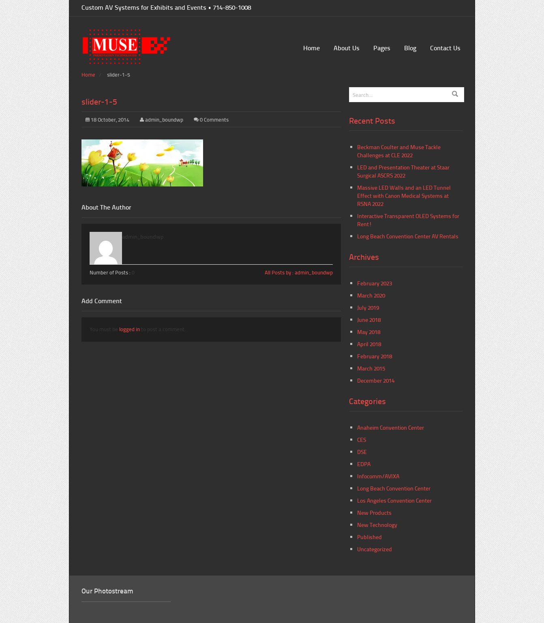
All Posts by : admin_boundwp (299, 272)
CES (361, 439)
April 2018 (369, 344)
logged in (129, 329)
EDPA (364, 464)
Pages (381, 47)
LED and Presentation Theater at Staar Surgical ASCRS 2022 (403, 171)
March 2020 (371, 295)
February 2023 (374, 283)
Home (311, 47)
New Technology (377, 525)
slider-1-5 (99, 101)
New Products (374, 512)
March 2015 (371, 368)
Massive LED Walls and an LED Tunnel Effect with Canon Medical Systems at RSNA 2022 (404, 196)
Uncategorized (374, 549)
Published (369, 537)
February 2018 (374, 356)
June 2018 (369, 319)
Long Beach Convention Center (393, 488)
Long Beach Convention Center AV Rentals (407, 236)
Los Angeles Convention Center (394, 500)
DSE (362, 452)
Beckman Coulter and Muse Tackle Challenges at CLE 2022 (399, 151)
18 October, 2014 (107, 119)
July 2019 (368, 307)
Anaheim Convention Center (390, 427)
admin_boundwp (164, 119)
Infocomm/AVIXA (378, 476)
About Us (347, 47)
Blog (410, 47)
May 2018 (368, 332)
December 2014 (375, 380)
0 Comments (214, 119)
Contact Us (445, 47)
